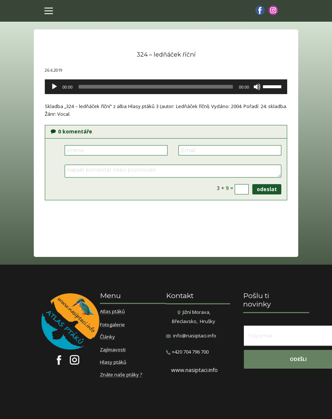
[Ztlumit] (257, 86)
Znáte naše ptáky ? (121, 375)
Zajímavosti (113, 350)
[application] (166, 86)
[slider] (156, 87)
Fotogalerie (112, 325)
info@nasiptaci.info (194, 335)
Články (107, 337)
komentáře (71, 131)
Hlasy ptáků (113, 362)
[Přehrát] (54, 86)
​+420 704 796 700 (187, 351)
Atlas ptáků (112, 311)
